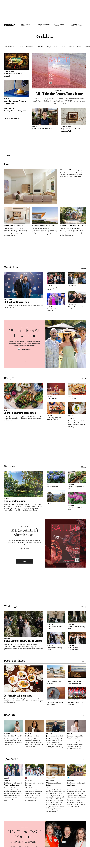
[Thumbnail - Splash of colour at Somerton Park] (45, 221)
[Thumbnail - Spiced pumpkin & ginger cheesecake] (16, 92)
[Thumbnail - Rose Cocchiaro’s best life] (13, 732)
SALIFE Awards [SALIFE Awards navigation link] (10, 47)
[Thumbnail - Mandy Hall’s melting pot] (16, 110)
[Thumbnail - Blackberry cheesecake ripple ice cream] (56, 411)
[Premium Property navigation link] (78, 24)
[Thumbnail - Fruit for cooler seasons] (23, 491)
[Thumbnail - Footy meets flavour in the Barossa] (34, 783)
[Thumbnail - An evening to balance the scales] (56, 281)
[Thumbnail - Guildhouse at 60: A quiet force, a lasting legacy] (13, 783)
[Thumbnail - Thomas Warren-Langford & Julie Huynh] (23, 631)
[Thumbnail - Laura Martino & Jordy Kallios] (56, 641)
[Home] (12, 25)
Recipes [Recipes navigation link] (62, 47)
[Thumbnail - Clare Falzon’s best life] (45, 119)
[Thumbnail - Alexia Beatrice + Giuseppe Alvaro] (77, 641)
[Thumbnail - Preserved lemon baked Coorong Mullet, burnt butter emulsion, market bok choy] (77, 415)
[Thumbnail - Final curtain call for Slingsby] (16, 65)
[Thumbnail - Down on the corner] (16, 117)
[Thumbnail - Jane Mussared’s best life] (55, 734)
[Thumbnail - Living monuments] (56, 498)
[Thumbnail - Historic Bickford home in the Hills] (73, 222)
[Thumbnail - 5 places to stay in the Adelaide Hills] (56, 674)
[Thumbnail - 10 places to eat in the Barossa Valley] (73, 120)
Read (24, 362)
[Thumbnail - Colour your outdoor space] (77, 501)
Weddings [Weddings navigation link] (71, 47)
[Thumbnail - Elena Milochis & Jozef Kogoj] (56, 620)
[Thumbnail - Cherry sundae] (56, 391)
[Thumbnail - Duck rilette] (77, 391)
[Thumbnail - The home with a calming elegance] (45, 186)
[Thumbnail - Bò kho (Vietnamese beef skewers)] (23, 402)
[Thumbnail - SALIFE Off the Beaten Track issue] (59, 79)
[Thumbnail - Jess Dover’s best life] (34, 733)
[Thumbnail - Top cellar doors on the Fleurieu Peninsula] (77, 674)
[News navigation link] (28, 24)
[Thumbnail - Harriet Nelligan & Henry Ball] (77, 620)
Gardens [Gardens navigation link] (20, 47)
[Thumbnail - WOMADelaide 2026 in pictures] (77, 696)
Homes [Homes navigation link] (79, 47)
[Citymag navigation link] (45, 24)
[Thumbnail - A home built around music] (17, 222)
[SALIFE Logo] (45, 36)
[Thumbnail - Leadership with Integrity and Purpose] (76, 785)
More (83, 268)
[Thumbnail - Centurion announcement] (77, 280)
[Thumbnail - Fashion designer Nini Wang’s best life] (76, 734)
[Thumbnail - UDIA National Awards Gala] (23, 290)
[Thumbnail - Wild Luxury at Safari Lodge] (55, 788)
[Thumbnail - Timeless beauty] (56, 479)
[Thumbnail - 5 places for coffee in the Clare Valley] (56, 696)
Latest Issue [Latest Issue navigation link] (29, 47)
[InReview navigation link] (61, 24)
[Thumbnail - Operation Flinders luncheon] (56, 302)
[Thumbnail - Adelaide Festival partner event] (77, 300)
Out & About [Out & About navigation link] (40, 47)
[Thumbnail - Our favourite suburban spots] (23, 684)
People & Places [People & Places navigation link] (52, 47)
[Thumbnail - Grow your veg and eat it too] (77, 480)
